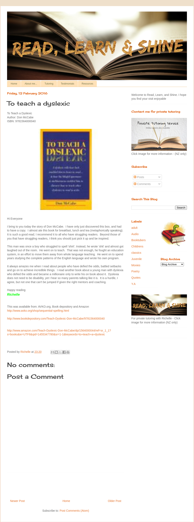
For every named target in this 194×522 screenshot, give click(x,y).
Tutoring (48, 83)
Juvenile (136, 259)
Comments (142, 184)
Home (14, 83)
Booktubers (138, 240)
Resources (87, 83)
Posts (139, 177)
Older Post (114, 501)
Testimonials (67, 83)
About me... (31, 83)
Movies (135, 265)
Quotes (135, 277)
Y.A (133, 284)
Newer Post (17, 501)
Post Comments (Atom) (74, 510)
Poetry (135, 271)
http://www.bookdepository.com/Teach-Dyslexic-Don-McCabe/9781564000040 (56, 318)
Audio (135, 234)
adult (134, 227)
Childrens (137, 246)
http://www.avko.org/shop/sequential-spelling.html (38, 310)
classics (136, 252)
